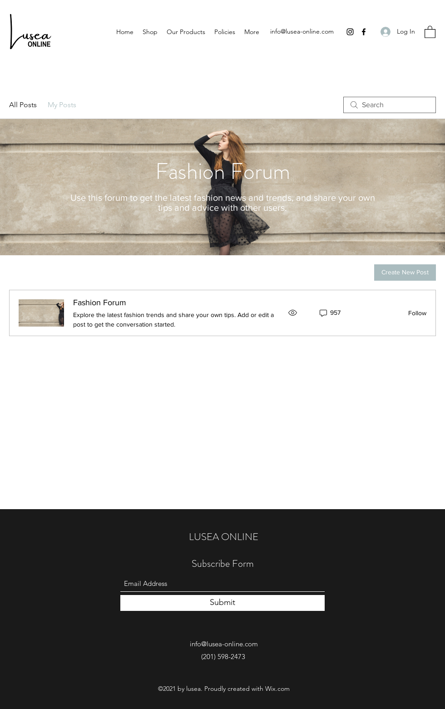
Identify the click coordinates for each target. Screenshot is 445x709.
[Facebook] (363, 31)
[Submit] (222, 603)
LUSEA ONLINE (223, 537)
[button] (430, 31)
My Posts (62, 104)
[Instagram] (350, 31)
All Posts (23, 104)
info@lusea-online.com (302, 31)
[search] (389, 105)
